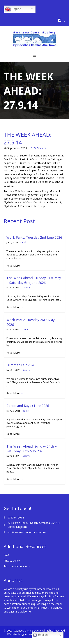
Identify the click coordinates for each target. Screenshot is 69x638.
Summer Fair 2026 (20, 365)
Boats (25, 410)
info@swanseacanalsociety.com (27, 532)
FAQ (6, 555)
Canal (23, 242)
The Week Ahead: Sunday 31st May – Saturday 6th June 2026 (33, 280)
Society (41, 148)
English (13, 9)
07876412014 (16, 517)
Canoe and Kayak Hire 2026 (27, 405)
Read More (14, 265)
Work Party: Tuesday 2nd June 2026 (34, 237)
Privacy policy (12, 560)
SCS (33, 148)
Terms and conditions (17, 566)
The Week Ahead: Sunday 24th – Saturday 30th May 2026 (31, 448)
